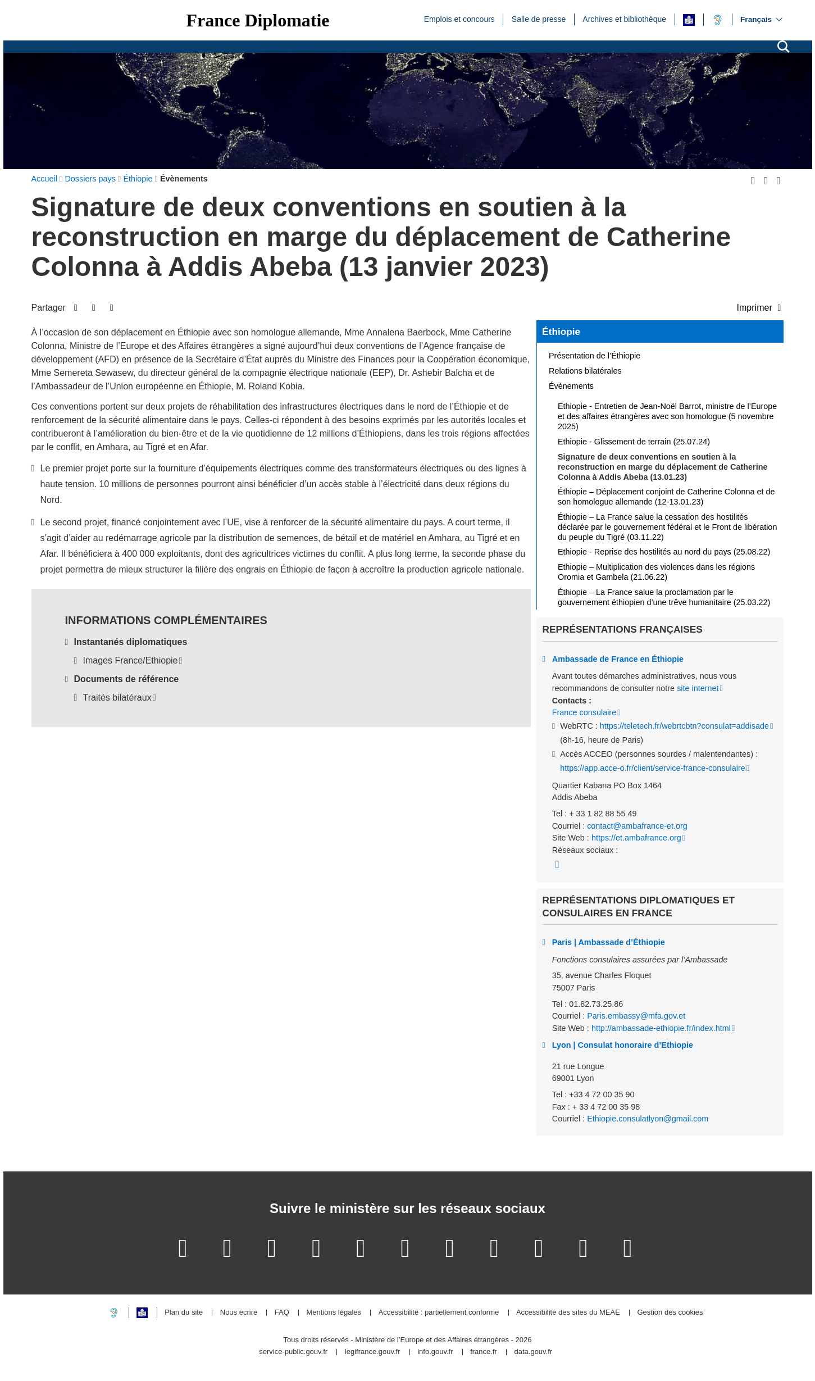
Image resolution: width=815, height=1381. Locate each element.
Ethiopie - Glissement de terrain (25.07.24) (634, 441)
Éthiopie (561, 331)
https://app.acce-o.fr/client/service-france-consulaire (652, 768)
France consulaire (584, 712)
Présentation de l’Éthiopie (594, 355)
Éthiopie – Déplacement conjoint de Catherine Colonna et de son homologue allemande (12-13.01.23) (666, 496)
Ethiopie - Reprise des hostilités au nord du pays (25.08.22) (664, 551)
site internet (697, 688)
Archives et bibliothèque (624, 18)
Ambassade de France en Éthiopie (618, 659)
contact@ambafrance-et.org (637, 825)
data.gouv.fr (533, 1352)
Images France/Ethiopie (130, 660)
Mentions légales (333, 1313)
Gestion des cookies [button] (670, 1313)
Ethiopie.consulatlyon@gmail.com (647, 1118)
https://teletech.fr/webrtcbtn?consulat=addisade (684, 725)
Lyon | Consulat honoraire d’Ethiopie (622, 1045)
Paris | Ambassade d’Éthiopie (608, 942)
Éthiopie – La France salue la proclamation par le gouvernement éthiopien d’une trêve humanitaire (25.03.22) (664, 597)
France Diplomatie (258, 20)
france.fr (483, 1352)
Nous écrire (238, 1313)
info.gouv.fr (435, 1352)
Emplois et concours (459, 18)
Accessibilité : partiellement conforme (439, 1313)
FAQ (282, 1313)
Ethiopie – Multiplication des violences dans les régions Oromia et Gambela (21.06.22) (656, 572)
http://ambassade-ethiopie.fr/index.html (661, 1028)
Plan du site (184, 1313)
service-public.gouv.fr (293, 1352)
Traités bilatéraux (117, 697)
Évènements (571, 385)
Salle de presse (539, 18)
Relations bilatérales (585, 370)
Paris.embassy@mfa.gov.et (636, 1015)
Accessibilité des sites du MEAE (568, 1313)
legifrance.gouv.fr (372, 1352)
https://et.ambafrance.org (636, 837)
